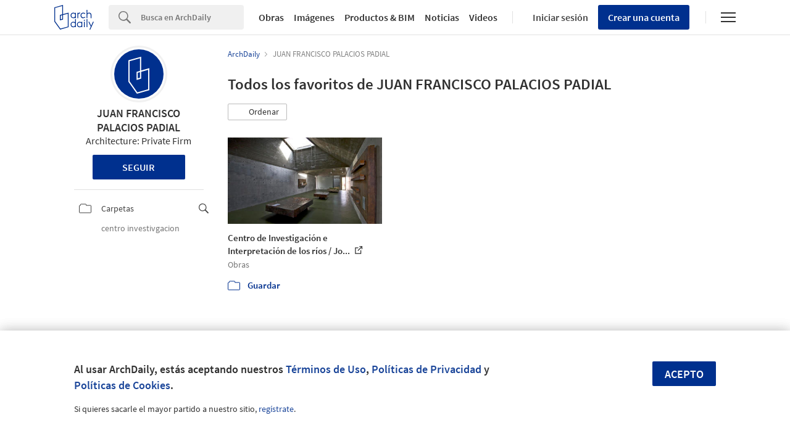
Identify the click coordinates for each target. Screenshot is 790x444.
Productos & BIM (379, 17)
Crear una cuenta (644, 17)
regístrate (276, 408)
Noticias (442, 17)
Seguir (138, 167)
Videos (483, 17)
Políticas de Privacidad (426, 369)
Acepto (684, 374)
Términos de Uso (326, 369)
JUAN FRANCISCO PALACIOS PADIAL (138, 120)
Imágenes (314, 17)
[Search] (192, 17)
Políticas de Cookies (122, 385)
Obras (271, 17)
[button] (257, 112)
